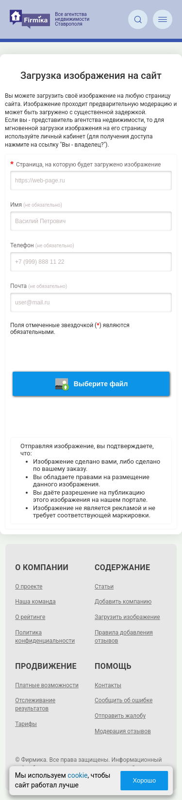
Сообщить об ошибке (123, 700)
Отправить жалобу (120, 715)
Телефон (42, 245)
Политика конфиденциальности (45, 636)
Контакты (108, 685)
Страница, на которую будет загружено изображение (88, 164)
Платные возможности (47, 685)
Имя (36, 204)
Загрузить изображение (127, 617)
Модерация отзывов (123, 731)
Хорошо (144, 780)
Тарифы (26, 724)
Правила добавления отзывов (124, 636)
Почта (38, 286)
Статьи (104, 586)
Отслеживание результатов (35, 704)
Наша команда (35, 601)
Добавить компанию (123, 601)
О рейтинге (30, 617)
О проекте (28, 586)
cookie (77, 775)
